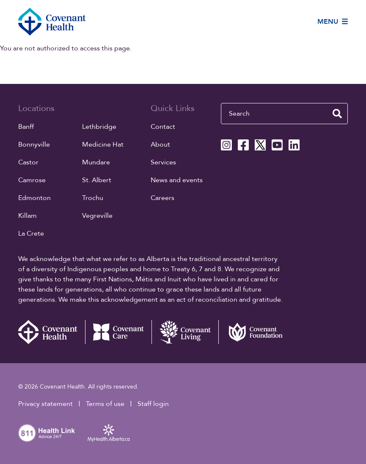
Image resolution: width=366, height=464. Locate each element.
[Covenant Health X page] (260, 144)
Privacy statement (45, 403)
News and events (177, 180)
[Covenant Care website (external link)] (118, 332)
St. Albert (96, 180)
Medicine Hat (103, 144)
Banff (26, 126)
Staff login (153, 403)
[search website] (337, 113)
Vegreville (97, 215)
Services (163, 162)
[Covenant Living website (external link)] (184, 332)
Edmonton (34, 198)
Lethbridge (99, 126)
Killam (27, 215)
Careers (162, 198)
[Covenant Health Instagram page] (226, 144)
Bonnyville (34, 144)
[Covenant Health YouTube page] (277, 144)
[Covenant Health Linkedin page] (294, 144)
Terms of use (105, 403)
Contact (163, 126)
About (160, 144)
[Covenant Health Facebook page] (243, 144)
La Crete (31, 233)
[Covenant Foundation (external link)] (251, 332)
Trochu (92, 198)
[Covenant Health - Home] (51, 332)
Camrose (32, 180)
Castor (28, 162)
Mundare (96, 162)
